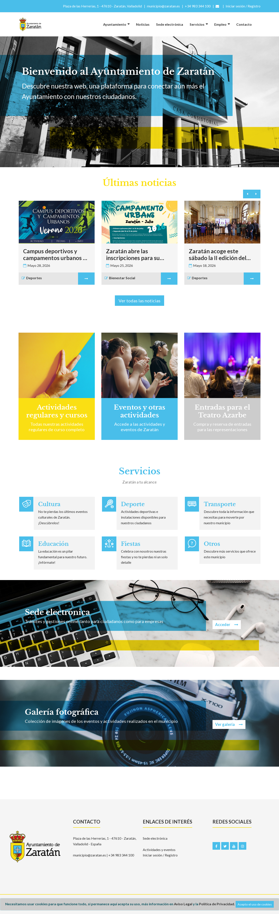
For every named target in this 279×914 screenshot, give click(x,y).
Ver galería (229, 724)
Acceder (226, 624)
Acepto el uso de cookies (255, 904)
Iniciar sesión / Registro (160, 855)
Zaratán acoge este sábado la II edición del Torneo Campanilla (217, 254)
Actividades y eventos (159, 850)
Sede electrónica (169, 24)
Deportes (32, 278)
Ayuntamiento (114, 24)
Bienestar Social (120, 278)
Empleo (220, 24)
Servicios (197, 24)
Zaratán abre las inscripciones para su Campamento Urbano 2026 (133, 254)
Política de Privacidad (216, 904)
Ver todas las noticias (139, 300)
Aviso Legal (183, 904)
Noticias (143, 24)
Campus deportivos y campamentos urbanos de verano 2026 (56, 254)
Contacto (244, 24)
